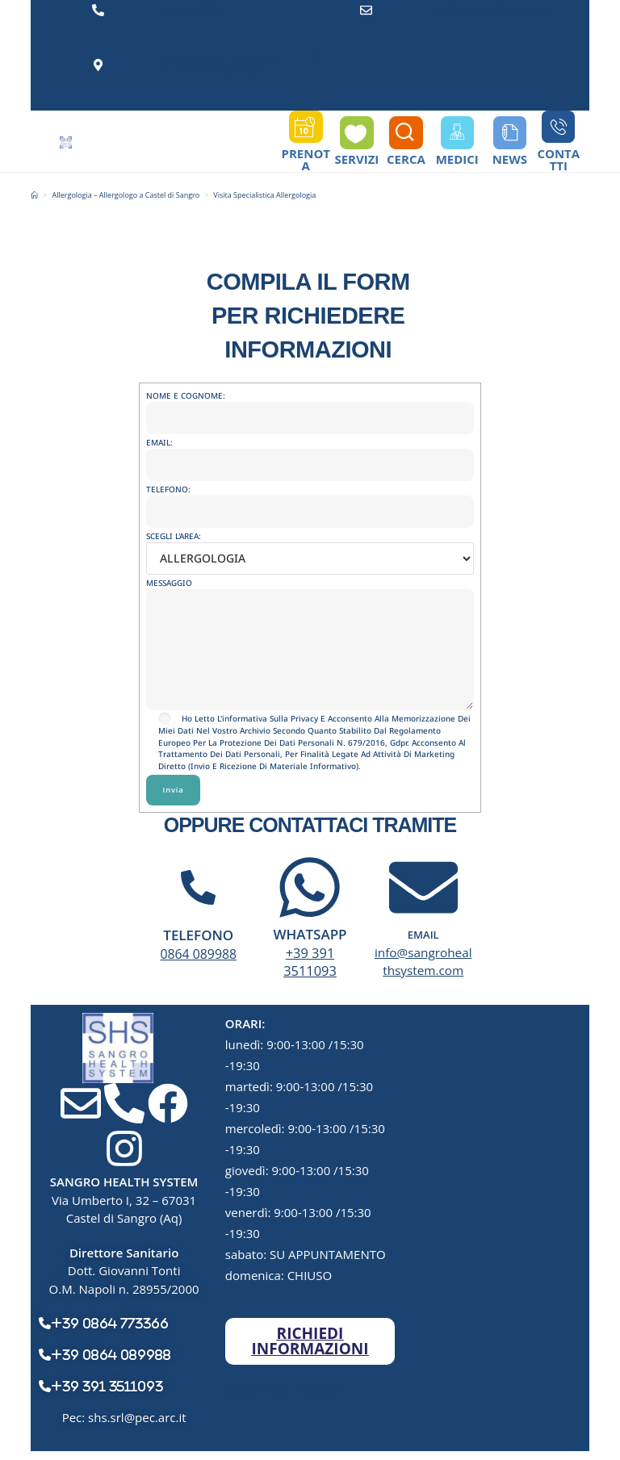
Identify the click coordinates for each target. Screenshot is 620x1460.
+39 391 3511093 (310, 970)
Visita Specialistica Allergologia (264, 204)
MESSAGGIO (309, 624)
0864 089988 (191, 10)
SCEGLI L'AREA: (309, 554)
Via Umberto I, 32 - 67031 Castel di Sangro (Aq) (222, 65)
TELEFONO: (309, 508)
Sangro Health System (287, 1398)
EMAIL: (309, 461)
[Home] (34, 204)
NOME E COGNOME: (309, 415)
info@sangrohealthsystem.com (494, 10)
